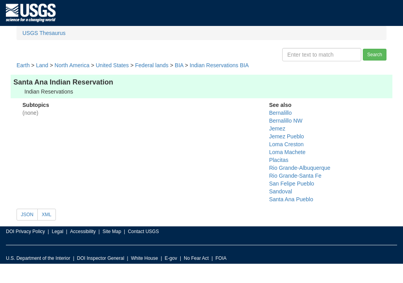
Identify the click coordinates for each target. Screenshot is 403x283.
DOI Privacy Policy (25, 231)
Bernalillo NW (286, 121)
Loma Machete (287, 152)
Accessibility (83, 231)
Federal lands (151, 65)
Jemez (277, 128)
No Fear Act (196, 258)
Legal (57, 231)
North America (72, 65)
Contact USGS (143, 231)
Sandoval (280, 191)
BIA (179, 65)
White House (144, 258)
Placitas (278, 160)
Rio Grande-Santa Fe (295, 176)
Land (42, 65)
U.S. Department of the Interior (38, 258)
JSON (27, 214)
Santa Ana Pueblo (291, 199)
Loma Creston (286, 144)
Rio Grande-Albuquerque (300, 168)
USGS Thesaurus (43, 33)
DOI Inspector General (100, 258)
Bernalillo (280, 113)
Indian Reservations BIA (219, 65)
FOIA (221, 258)
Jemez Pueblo (286, 136)
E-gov (171, 258)
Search (374, 54)
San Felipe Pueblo (291, 183)
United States (112, 65)
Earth (23, 65)
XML (47, 214)
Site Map (111, 231)
